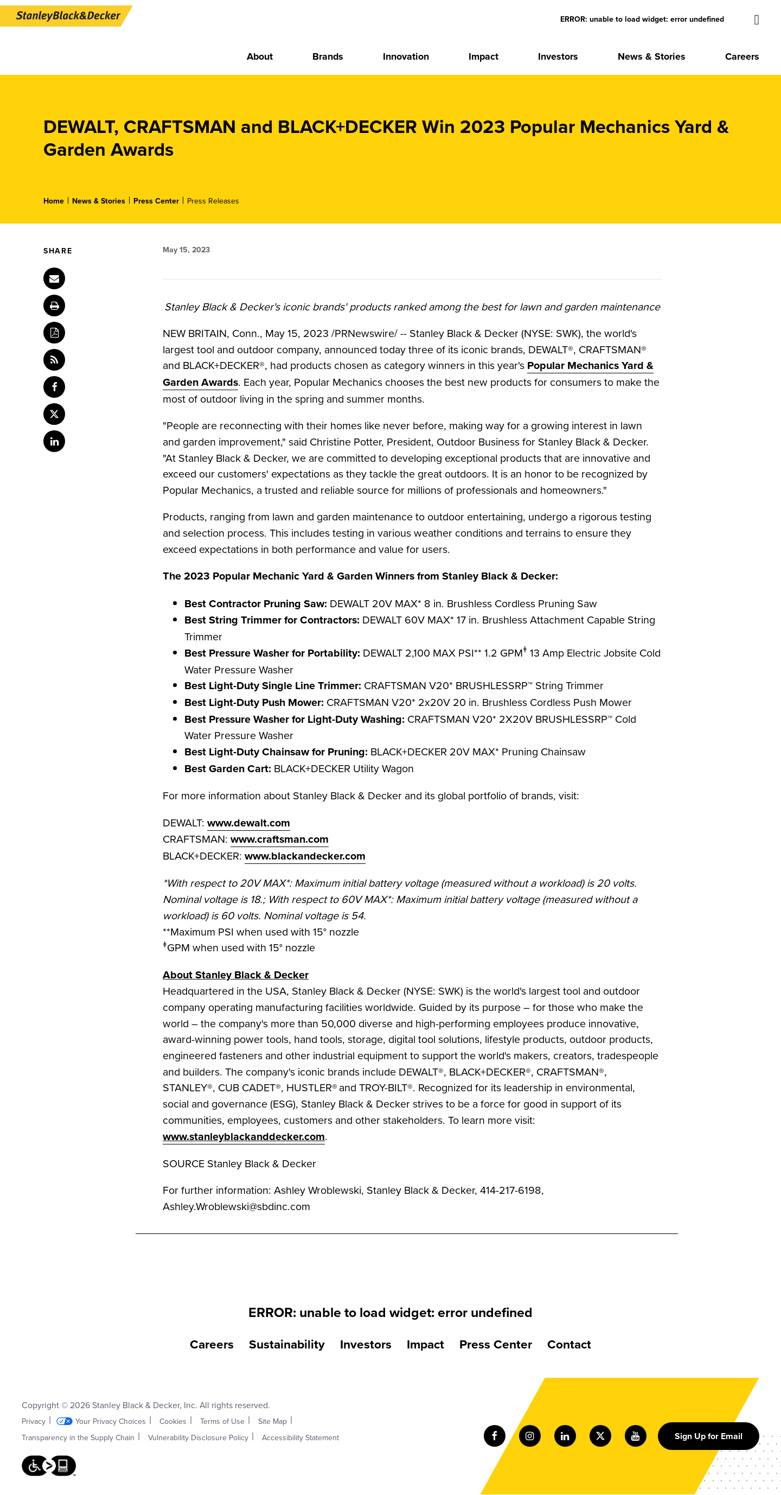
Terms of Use (222, 1421)
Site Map (272, 1421)
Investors (366, 1344)
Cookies (173, 1421)
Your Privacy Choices (110, 1421)
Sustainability (287, 1344)
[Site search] (757, 20)
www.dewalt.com (248, 822)
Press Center (156, 200)
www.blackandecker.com (305, 855)
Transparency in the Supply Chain (78, 1437)
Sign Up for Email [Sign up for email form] (708, 1436)
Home (53, 200)
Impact (425, 1344)
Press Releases (213, 200)
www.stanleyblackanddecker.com (244, 1136)
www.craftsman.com (280, 839)
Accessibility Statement (300, 1437)
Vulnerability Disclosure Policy (198, 1437)
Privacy (34, 1421)
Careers (212, 1344)
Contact (569, 1344)
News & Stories (98, 200)
